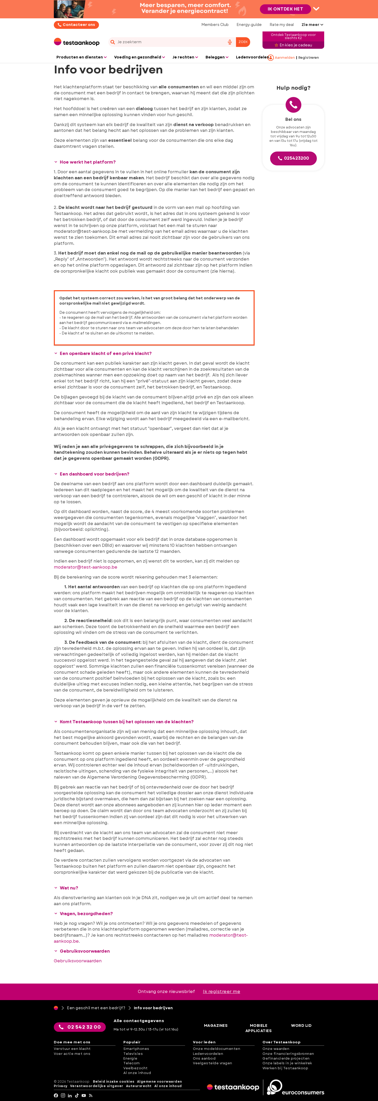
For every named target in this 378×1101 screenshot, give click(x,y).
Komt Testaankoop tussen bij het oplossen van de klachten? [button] (124, 722)
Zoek (243, 42)
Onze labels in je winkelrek (287, 1063)
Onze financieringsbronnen (288, 1053)
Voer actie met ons (72, 1053)
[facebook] (56, 1095)
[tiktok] (77, 1095)
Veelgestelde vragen (212, 1063)
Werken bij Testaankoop (285, 1067)
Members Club (215, 24)
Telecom (131, 1063)
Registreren (308, 57)
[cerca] (164, 42)
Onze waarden (275, 1048)
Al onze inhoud (137, 1072)
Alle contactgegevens (139, 1020)
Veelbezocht (135, 1067)
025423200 (293, 158)
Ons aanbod (204, 1058)
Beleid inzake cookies (113, 1081)
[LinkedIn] (70, 1095)
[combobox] (179, 42)
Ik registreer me (221, 992)
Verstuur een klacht (72, 1048)
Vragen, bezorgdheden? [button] (83, 913)
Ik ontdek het (285, 9)
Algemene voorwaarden (159, 1081)
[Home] (56, 1008)
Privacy (60, 1086)
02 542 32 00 (80, 1026)
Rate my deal (282, 24)
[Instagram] (63, 1095)
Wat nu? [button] (66, 888)
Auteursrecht (139, 1086)
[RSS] (91, 1095)
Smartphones (136, 1048)
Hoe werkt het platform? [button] (85, 162)
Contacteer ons (79, 24)
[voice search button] (230, 42)
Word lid (301, 1025)
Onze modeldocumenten (216, 1048)
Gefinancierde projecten (286, 1058)
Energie (130, 1058)
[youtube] (84, 1095)
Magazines (216, 1025)
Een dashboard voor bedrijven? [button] (91, 474)
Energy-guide (249, 24)
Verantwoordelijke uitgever (96, 1086)
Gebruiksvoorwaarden (78, 961)
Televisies (133, 1053)
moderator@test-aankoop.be (85, 567)
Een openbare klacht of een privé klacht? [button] (103, 353)
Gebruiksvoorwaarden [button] (82, 951)
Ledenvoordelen (208, 1053)
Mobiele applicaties (259, 1028)
